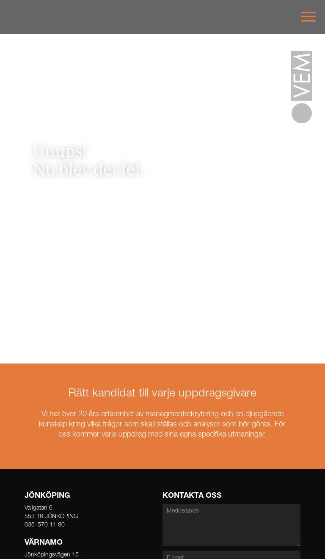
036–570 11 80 (45, 525)
